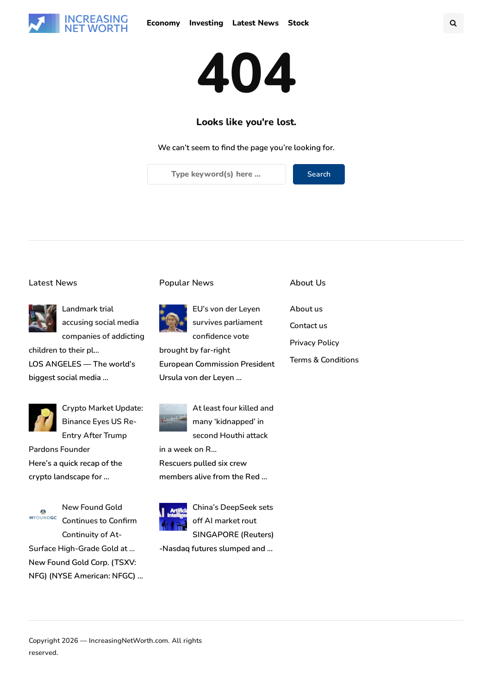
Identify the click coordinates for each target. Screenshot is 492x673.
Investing (206, 23)
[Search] (216, 174)
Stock (298, 23)
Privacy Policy (314, 342)
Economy (163, 23)
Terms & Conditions (324, 360)
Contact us (308, 325)
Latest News (255, 23)
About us (306, 309)
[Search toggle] (453, 23)
